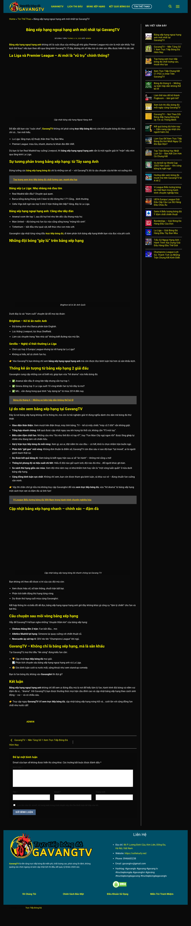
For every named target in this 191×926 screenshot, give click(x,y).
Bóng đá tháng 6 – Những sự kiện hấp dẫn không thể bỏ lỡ (167, 86)
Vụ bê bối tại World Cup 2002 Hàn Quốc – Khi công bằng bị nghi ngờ (167, 166)
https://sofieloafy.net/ (136, 853)
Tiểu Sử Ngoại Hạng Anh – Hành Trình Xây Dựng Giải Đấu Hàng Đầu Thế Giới (167, 243)
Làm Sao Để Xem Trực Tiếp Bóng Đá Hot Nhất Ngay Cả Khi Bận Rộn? (168, 141)
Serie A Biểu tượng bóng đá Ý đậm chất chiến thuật (168, 213)
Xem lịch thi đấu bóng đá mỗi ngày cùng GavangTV (167, 106)
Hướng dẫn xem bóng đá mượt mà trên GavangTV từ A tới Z (168, 178)
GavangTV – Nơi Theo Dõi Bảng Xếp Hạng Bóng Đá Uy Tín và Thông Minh (167, 117)
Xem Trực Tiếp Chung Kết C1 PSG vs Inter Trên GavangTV (167, 74)
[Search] (170, 6)
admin (88, 38)
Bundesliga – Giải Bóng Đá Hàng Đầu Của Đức (167, 222)
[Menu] (177, 6)
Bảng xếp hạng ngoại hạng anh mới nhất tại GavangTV (167, 37)
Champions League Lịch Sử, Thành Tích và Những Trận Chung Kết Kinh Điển (167, 255)
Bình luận (18, 767)
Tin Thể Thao (142, 6)
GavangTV (57, 6)
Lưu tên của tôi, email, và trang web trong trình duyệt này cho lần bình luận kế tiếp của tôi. (58, 805)
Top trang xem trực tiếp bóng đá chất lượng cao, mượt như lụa (166, 62)
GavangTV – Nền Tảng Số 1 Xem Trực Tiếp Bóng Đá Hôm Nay (167, 49)
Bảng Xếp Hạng (96, 6)
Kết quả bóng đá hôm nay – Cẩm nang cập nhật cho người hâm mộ (167, 129)
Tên (15, 792)
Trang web (100, 792)
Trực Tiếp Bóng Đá (33, 908)
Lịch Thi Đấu (75, 6)
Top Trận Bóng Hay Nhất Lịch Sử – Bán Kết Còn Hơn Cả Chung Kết (168, 153)
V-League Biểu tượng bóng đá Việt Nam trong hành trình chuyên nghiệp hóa (167, 190)
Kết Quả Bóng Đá (119, 6)
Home (12, 19)
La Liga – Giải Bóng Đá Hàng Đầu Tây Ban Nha (166, 232)
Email (57, 792)
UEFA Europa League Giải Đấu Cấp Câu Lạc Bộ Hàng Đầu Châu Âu (167, 202)
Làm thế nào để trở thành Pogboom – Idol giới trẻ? (167, 96)
